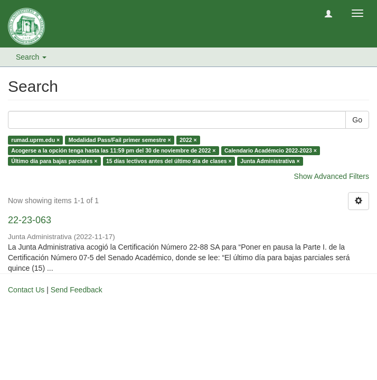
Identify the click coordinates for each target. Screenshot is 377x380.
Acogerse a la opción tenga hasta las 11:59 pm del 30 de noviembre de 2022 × (113, 150)
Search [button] (31, 57)
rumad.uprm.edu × (35, 140)
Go (357, 120)
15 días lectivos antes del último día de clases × (169, 161)
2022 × (188, 140)
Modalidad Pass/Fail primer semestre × (120, 140)
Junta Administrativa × (270, 161)
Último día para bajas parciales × (54, 161)
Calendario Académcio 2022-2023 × (270, 150)
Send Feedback (76, 290)
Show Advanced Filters (331, 176)
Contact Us (26, 290)
